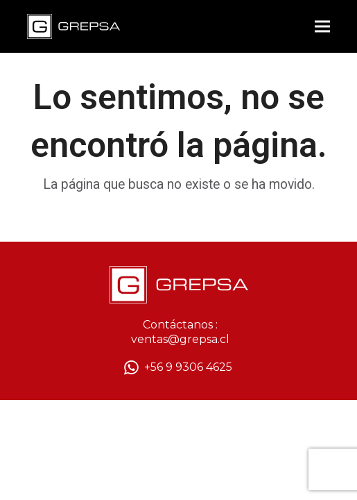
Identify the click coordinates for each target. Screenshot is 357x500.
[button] (322, 27)
